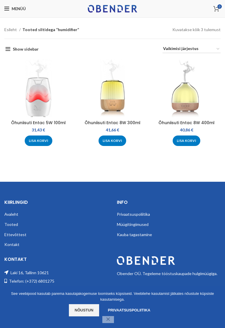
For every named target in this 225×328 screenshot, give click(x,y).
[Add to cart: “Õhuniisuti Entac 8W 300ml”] (112, 141)
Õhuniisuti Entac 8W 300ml (112, 123)
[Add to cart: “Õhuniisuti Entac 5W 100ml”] (38, 141)
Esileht (11, 29)
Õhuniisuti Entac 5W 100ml (38, 123)
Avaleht (11, 214)
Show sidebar (26, 49)
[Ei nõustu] (108, 319)
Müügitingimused (133, 224)
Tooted (11, 224)
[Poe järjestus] (191, 49)
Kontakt (11, 244)
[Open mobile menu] (15, 9)
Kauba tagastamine (134, 234)
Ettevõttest (15, 234)
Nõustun (84, 310)
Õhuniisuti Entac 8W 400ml (186, 123)
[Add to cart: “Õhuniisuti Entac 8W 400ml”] (186, 141)
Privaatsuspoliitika (133, 214)
